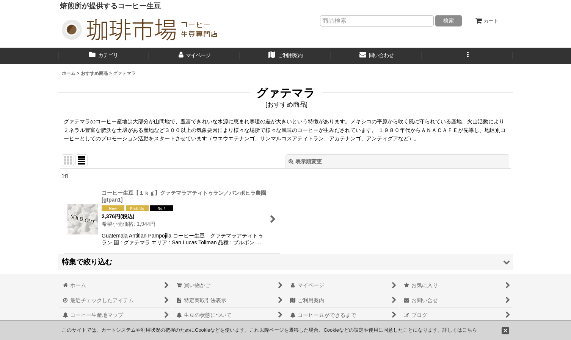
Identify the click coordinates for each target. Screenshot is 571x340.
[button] (467, 56)
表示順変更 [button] (305, 161)
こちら (469, 330)
